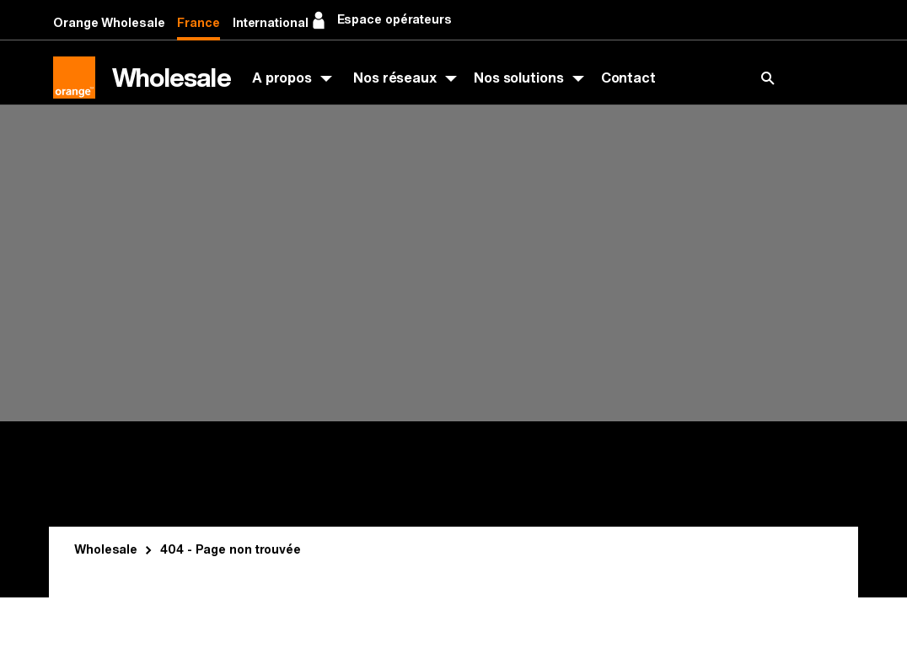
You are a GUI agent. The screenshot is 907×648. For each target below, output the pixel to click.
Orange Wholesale (108, 23)
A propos (282, 78)
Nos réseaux (395, 78)
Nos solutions (519, 78)
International (271, 23)
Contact (628, 78)
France (198, 23)
